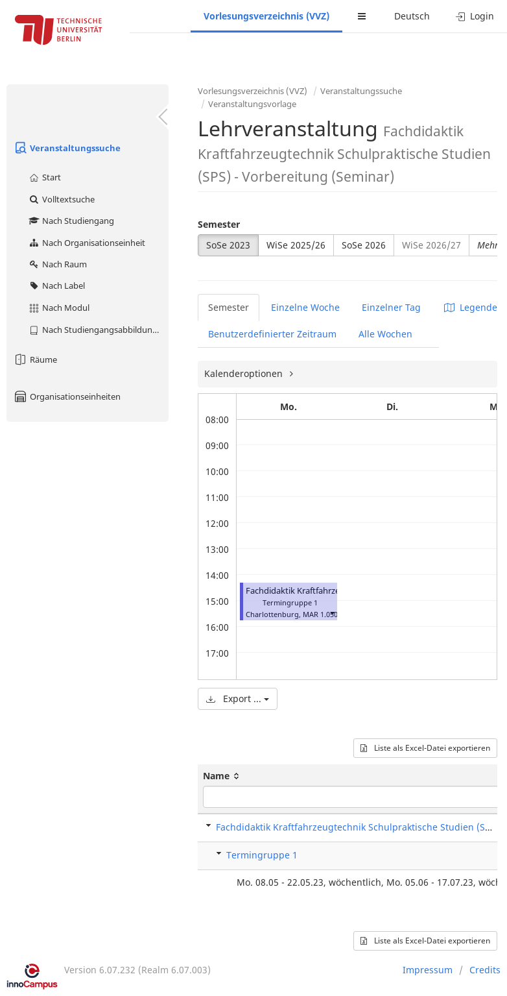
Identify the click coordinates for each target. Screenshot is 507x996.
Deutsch (412, 16)
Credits (485, 970)
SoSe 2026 (364, 245)
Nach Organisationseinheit (86, 243)
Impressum (428, 970)
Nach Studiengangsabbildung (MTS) (98, 329)
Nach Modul (58, 307)
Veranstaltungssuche (67, 148)
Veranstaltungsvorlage (252, 104)
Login (475, 16)
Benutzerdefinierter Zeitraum (272, 334)
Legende (470, 307)
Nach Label (56, 285)
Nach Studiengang (71, 220)
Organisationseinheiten (67, 396)
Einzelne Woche (305, 307)
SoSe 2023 (228, 245)
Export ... (237, 698)
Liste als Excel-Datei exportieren (425, 747)
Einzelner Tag (391, 307)
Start (44, 177)
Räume (35, 359)
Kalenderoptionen (244, 373)
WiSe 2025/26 (295, 245)
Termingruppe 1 (262, 855)
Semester (219, 224)
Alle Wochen (385, 334)
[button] (332, 612)
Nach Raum (57, 264)
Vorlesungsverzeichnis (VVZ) (266, 16)
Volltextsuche (61, 199)
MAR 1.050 (320, 614)
